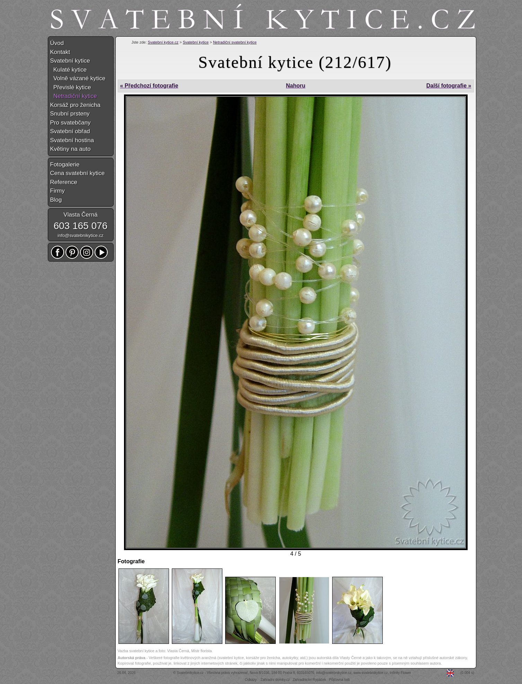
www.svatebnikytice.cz (370, 673)
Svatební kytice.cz (163, 42)
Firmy (57, 191)
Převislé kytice (70, 87)
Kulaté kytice (68, 69)
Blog (56, 200)
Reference (63, 182)
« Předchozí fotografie (149, 86)
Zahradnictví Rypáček (309, 680)
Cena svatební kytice (77, 173)
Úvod (57, 43)
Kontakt (60, 52)
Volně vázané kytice (78, 78)
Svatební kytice (196, 42)
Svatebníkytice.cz (190, 673)
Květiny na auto (70, 149)
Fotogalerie (65, 164)
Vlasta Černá (80, 214)
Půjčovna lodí (339, 680)
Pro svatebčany (70, 122)
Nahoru (295, 86)
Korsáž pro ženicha (75, 105)
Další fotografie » (448, 86)
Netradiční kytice (73, 96)
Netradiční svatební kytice (235, 42)
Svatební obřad (70, 131)
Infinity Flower (400, 673)
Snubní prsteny (70, 113)
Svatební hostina (72, 140)
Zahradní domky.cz (275, 680)
